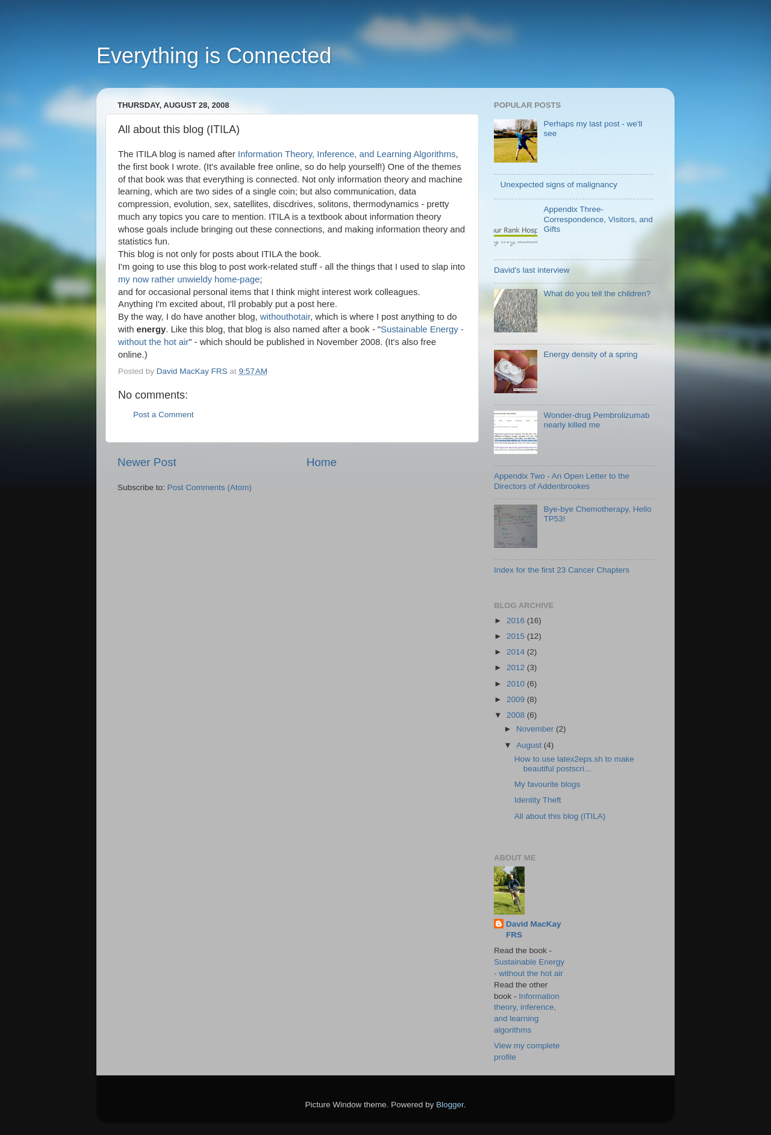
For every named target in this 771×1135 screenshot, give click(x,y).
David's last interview (532, 270)
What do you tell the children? (597, 293)
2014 (517, 651)
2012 (517, 667)
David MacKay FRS (533, 929)
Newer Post (146, 462)
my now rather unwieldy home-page (189, 279)
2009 (517, 699)
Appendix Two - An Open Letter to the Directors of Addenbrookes (561, 480)
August (530, 745)
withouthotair (285, 317)
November (536, 728)
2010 (517, 683)
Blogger (450, 1104)
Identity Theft (537, 799)
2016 (517, 620)
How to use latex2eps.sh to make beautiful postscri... (574, 763)
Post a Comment (163, 414)
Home (322, 462)
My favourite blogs (547, 784)
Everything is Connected (213, 55)
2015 (517, 636)
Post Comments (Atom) (209, 487)
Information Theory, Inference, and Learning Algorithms (347, 154)
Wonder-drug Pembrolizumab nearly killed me (596, 420)
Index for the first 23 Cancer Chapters (561, 569)
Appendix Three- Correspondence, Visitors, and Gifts (597, 219)
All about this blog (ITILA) (560, 816)
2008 (517, 715)
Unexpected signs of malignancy (558, 184)
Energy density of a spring (590, 354)
